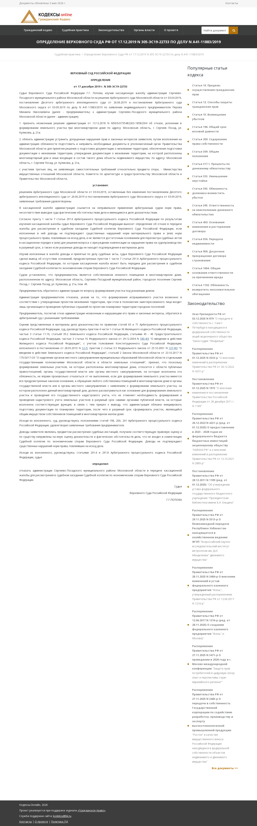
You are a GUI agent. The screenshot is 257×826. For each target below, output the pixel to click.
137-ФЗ (173, 348)
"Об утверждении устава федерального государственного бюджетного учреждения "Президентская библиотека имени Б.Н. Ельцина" (213, 486)
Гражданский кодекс (38, 30)
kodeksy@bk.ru (62, 816)
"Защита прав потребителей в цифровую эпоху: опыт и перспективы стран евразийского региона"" (213, 664)
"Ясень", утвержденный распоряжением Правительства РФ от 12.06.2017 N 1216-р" (213, 585)
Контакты (231, 3)
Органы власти (144, 30)
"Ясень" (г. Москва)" (211, 624)
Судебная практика (75, 30)
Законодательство (111, 30)
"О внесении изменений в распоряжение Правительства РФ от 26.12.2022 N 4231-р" (213, 360)
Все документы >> (225, 768)
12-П (84, 348)
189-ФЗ (144, 338)
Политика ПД (59, 821)
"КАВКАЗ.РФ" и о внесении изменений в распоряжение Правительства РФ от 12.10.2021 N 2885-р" (213, 438)
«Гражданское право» (91, 810)
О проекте (171, 30)
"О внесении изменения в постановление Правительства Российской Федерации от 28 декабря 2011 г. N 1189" (213, 392)
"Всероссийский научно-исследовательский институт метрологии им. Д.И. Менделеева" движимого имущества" (211, 535)
